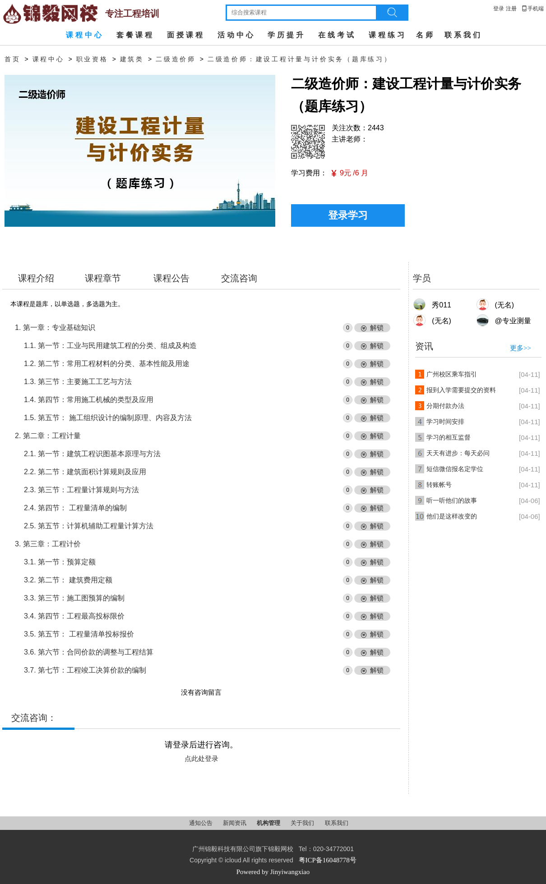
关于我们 (303, 823)
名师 (425, 35)
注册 (511, 8)
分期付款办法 (445, 406)
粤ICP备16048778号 (327, 860)
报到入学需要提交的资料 (461, 390)
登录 (498, 8)
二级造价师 (176, 59)
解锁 (377, 327)
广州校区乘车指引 (451, 374)
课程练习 (388, 35)
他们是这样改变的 (451, 516)
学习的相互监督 (448, 437)
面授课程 (186, 35)
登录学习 (348, 215)
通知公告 (201, 823)
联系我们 (463, 35)
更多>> (520, 348)
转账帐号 (439, 484)
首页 (13, 59)
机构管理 (269, 823)
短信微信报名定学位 (454, 469)
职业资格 (92, 59)
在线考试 (337, 35)
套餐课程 (135, 35)
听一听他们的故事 (451, 500)
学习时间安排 (445, 421)
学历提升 (286, 35)
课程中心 (85, 35)
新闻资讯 (235, 823)
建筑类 (132, 59)
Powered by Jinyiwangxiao (273, 871)
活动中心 (236, 35)
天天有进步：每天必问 (458, 453)
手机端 (532, 8)
